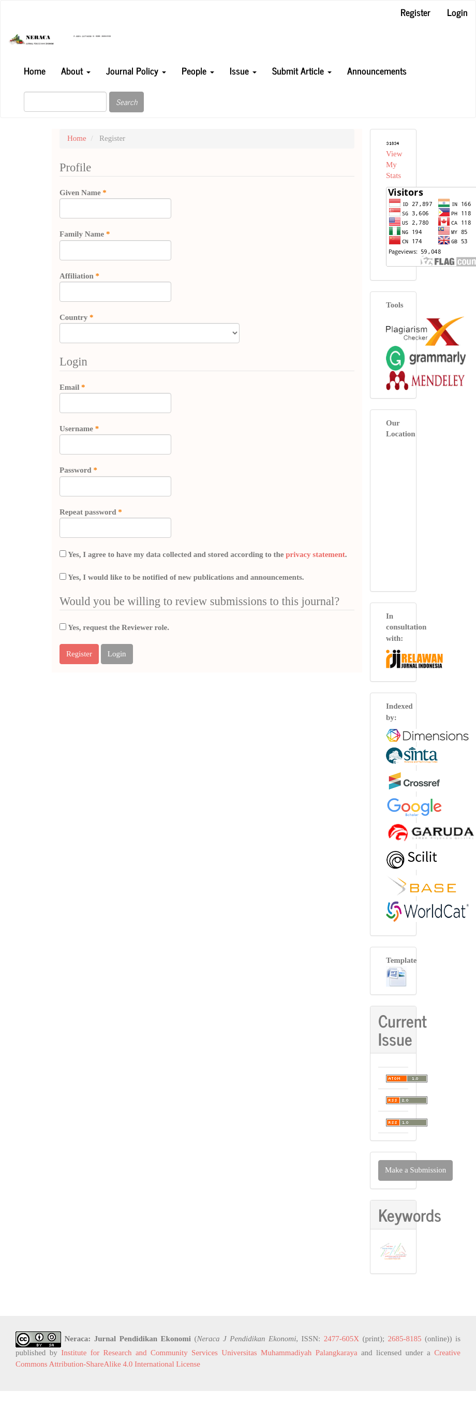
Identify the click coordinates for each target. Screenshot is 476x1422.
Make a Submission (415, 1170)
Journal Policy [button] (136, 70)
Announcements (377, 70)
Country (150, 327)
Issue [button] (243, 70)
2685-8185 (405, 1339)
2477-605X (341, 1339)
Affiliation (115, 286)
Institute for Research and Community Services (139, 1352)
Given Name (115, 202)
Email (115, 397)
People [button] (198, 70)
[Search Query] (65, 102)
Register (415, 12)
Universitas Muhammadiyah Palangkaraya (289, 1352)
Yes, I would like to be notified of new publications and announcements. (182, 577)
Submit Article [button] (302, 70)
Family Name (115, 244)
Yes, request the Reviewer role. (114, 627)
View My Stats (394, 165)
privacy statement (315, 554)
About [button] (76, 70)
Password (115, 480)
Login (457, 12)
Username (115, 439)
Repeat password (115, 522)
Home (35, 70)
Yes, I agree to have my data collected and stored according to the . (203, 554)
